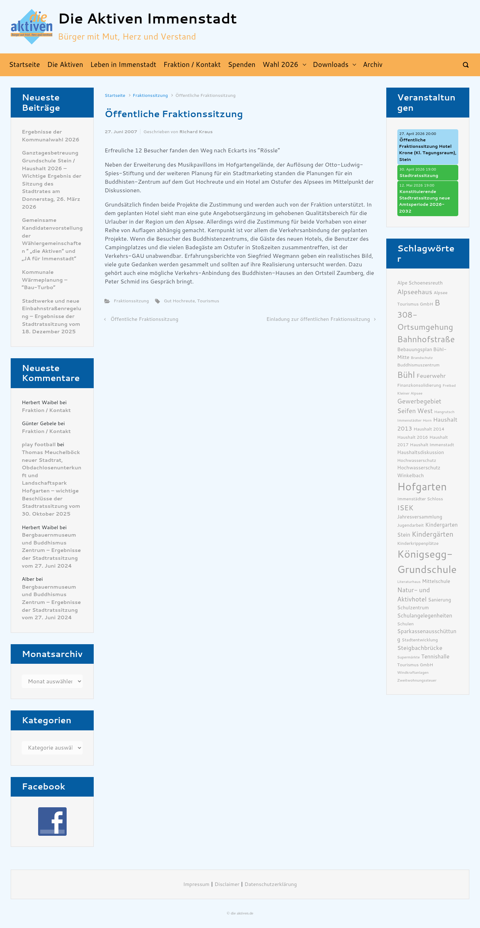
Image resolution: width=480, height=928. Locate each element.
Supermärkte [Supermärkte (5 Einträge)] (408, 657)
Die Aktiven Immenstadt (147, 18)
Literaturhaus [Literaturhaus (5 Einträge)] (409, 581)
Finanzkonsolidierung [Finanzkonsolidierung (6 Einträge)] (419, 385)
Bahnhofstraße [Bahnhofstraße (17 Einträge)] (426, 339)
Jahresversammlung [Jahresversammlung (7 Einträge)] (419, 517)
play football (39, 445)
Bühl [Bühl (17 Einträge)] (406, 375)
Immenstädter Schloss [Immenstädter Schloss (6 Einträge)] (420, 498)
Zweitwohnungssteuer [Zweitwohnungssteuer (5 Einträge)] (417, 680)
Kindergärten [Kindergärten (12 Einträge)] (432, 534)
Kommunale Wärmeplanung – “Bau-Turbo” (44, 280)
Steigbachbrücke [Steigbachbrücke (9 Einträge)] (420, 648)
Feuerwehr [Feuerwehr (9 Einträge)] (430, 375)
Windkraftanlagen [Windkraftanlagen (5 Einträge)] (413, 672)
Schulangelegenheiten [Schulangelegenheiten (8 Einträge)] (424, 615)
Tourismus (208, 300)
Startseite (114, 95)
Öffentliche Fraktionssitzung (144, 319)
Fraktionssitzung (150, 95)
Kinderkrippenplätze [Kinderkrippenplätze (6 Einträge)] (418, 543)
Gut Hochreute (179, 300)
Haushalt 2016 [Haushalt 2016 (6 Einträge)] (412, 437)
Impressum (196, 884)
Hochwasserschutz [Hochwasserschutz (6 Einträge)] (417, 460)
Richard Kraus (196, 131)
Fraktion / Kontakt (46, 410)
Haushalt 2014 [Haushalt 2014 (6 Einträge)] (429, 429)
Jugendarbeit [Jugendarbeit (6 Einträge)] (410, 525)
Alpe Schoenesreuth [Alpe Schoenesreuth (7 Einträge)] (420, 283)
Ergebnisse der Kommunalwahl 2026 (50, 136)
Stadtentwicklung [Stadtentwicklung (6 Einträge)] (420, 639)
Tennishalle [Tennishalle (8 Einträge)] (435, 656)
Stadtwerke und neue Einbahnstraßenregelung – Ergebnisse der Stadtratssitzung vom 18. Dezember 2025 (51, 316)
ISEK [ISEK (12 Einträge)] (405, 508)
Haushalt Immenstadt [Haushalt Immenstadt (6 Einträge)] (432, 444)
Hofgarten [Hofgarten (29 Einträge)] (422, 487)
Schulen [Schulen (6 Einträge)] (405, 623)
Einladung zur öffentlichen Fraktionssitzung (318, 319)
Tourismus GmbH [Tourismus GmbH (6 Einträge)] (415, 664)
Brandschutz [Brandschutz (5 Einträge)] (422, 357)
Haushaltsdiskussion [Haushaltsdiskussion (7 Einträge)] (420, 452)
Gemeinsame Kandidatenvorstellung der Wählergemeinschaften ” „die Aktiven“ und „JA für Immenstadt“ (52, 239)
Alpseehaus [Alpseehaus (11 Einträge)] (414, 292)
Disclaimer (227, 884)
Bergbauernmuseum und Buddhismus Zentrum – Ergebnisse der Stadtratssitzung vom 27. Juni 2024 (51, 550)
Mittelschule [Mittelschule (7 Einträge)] (436, 581)
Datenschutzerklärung (270, 884)
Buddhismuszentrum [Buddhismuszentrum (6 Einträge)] (418, 364)
